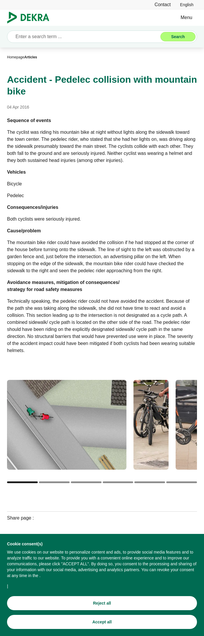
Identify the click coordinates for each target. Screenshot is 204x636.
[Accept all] (102, 625)
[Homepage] (15, 57)
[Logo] (30, 17)
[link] (186, 4)
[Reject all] (102, 607)
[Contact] (162, 4)
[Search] (178, 36)
